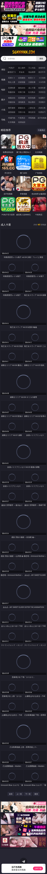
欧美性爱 (41, 88)
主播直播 (31, 82)
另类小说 (21, 112)
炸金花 (21, 72)
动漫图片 (41, 98)
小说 (3, 109)
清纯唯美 (21, 102)
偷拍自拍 (21, 88)
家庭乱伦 (21, 108)
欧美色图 (31, 98)
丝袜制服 (21, 82)
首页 (11, 794)
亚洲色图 (21, 98)
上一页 (19, 794)
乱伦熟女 (31, 92)
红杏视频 (11, 122)
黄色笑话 (31, 112)
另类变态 (41, 92)
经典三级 (21, 92)
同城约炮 (11, 118)
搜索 (41, 58)
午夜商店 (21, 118)
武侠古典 (41, 108)
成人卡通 (31, 88)
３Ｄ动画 (41, 78)
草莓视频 (31, 118)
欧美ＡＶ (31, 78)
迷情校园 (11, 112)
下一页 (28, 794)
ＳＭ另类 (41, 82)
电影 (3, 89)
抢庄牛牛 (41, 72)
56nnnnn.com (23, 52)
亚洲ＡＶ (11, 78)
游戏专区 (41, 68)
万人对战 (31, 68)
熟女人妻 (11, 82)
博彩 (3, 69)
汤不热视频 (42, 118)
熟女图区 (31, 102)
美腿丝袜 (11, 102)
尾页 (36, 794)
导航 (3, 119)
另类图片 (41, 102)
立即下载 (37, 868)
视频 (3, 79)
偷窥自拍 (11, 98)
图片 (3, 99)
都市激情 (11, 108)
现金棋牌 (31, 72)
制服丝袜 (11, 92)
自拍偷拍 (21, 78)
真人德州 (21, 68)
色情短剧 (21, 122)
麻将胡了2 (12, 72)
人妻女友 (31, 108)
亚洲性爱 (11, 88)
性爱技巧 (41, 112)
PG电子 (12, 68)
